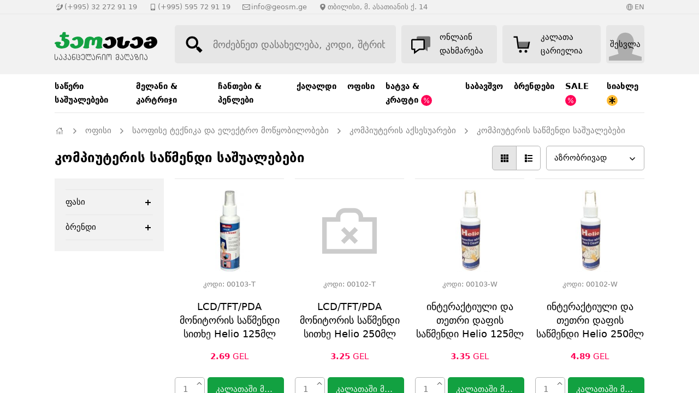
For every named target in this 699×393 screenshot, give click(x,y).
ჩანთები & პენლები (240, 93)
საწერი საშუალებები (81, 93)
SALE (577, 93)
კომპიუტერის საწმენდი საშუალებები (551, 130)
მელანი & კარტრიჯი (156, 93)
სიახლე (622, 93)
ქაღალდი (316, 86)
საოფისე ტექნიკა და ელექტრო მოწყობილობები (230, 130)
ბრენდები (534, 86)
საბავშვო (484, 86)
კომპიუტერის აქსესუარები (403, 130)
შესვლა (625, 44)
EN (639, 7)
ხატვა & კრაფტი (409, 93)
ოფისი (361, 86)
